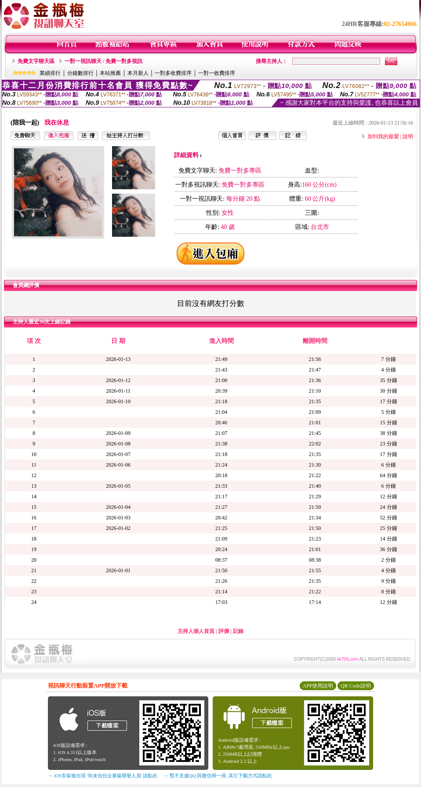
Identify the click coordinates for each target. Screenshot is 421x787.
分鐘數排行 (80, 73)
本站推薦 (110, 73)
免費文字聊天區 (36, 61)
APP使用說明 (317, 686)
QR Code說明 (356, 686)
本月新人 (138, 73)
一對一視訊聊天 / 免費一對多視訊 (103, 61)
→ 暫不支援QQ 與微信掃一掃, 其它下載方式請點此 (217, 775)
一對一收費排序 (216, 73)
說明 (408, 136)
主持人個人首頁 (196, 631)
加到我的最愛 (383, 136)
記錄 (238, 631)
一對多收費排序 (173, 73)
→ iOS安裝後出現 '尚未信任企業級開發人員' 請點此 (102, 775)
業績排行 (50, 73)
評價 (223, 631)
